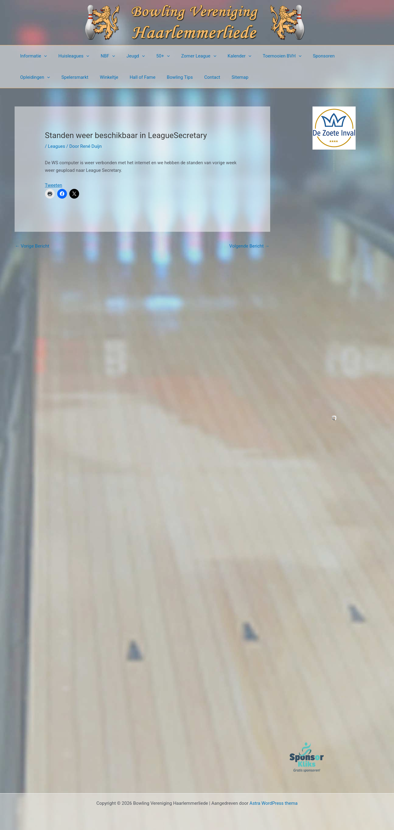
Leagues (56, 146)
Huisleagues (70, 56)
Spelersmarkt (32, 77)
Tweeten (53, 185)
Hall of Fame (96, 77)
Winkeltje (64, 77)
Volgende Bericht (249, 246)
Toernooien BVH (265, 56)
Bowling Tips (131, 77)
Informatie (32, 56)
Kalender (224, 56)
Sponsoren (305, 56)
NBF (102, 56)
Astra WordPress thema (273, 803)
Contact (161, 77)
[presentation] (43, 56)
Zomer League (186, 56)
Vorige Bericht (32, 246)
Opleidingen (339, 56)
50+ (152, 56)
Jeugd (127, 56)
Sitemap (186, 77)
